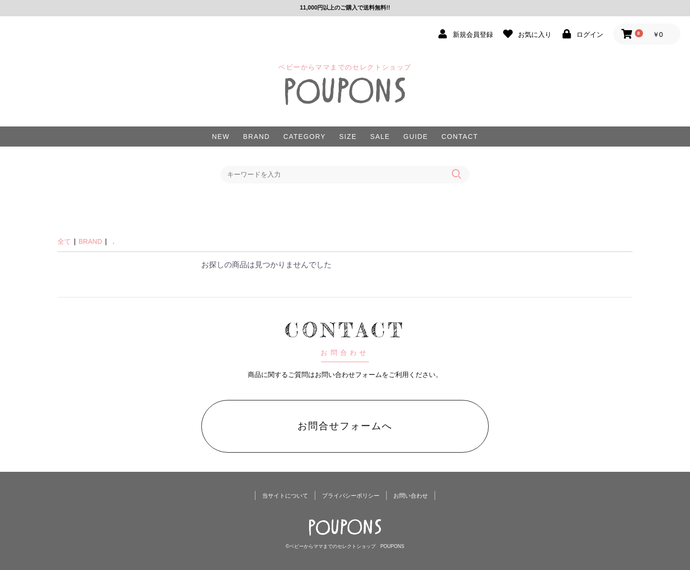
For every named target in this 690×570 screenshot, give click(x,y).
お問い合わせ (410, 495)
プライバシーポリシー (351, 495)
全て (64, 241)
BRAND (256, 136)
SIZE (348, 136)
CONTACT (459, 136)
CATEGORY (304, 136)
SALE (380, 136)
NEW (221, 136)
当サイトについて (285, 495)
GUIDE (415, 136)
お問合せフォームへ (345, 426)
